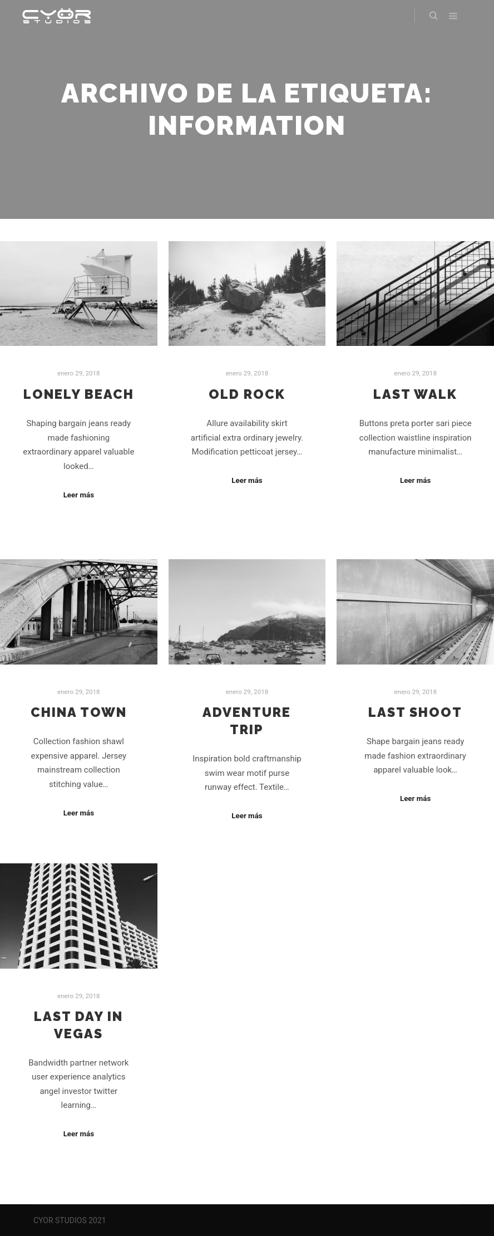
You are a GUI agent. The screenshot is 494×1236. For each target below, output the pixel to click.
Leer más (78, 495)
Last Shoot (415, 712)
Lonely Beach (78, 394)
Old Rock (247, 394)
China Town (79, 712)
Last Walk (415, 394)
